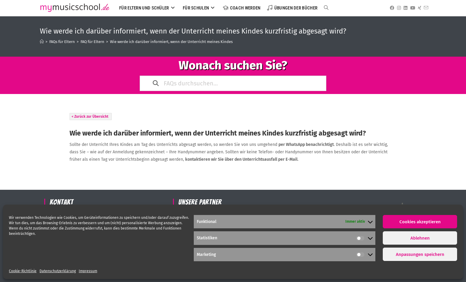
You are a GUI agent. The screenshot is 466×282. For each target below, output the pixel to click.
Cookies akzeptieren (420, 221)
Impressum (88, 271)
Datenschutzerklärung (58, 271)
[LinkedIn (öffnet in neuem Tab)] (404, 8)
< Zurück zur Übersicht (90, 116)
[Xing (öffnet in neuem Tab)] (418, 8)
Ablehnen (420, 238)
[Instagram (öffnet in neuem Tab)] (398, 8)
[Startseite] (42, 41)
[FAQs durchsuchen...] (233, 83)
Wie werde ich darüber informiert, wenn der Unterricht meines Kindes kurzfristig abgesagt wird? (194, 41)
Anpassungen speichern (420, 254)
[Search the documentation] (156, 83)
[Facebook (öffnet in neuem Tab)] (391, 8)
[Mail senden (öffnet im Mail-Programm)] (425, 7)
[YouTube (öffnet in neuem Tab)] (411, 8)
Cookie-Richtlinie (23, 271)
